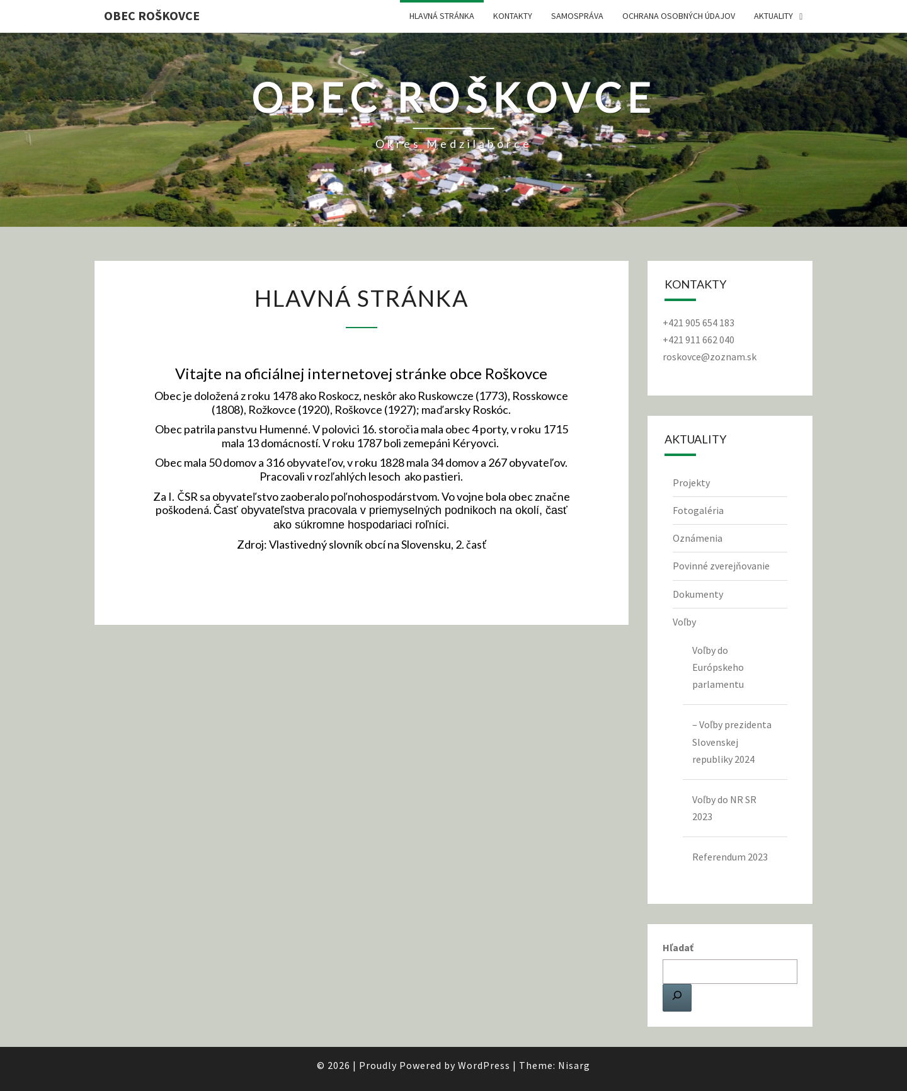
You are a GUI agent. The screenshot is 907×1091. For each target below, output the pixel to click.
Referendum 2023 (730, 856)
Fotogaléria (698, 510)
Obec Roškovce (152, 15)
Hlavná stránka (441, 15)
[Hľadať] (677, 998)
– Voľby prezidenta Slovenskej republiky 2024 (732, 741)
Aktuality (773, 15)
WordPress (484, 1065)
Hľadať (678, 947)
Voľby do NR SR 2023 (724, 808)
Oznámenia (697, 538)
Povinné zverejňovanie (721, 565)
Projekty (691, 482)
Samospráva (577, 15)
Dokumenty (698, 594)
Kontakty (512, 15)
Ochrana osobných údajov (678, 15)
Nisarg (574, 1065)
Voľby (684, 621)
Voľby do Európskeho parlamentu (718, 667)
